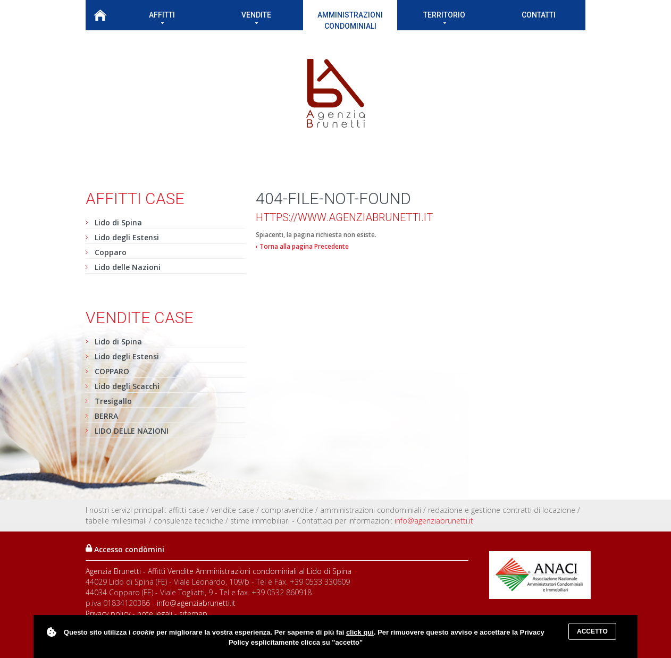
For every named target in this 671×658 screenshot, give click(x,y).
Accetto (592, 631)
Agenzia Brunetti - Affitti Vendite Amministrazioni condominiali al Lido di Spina (218, 571)
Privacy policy (108, 614)
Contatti (539, 15)
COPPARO (112, 371)
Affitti (162, 17)
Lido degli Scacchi (127, 386)
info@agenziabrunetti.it (434, 521)
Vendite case (140, 317)
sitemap (193, 614)
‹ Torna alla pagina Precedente (302, 246)
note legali (154, 614)
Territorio (444, 17)
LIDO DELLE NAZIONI (132, 431)
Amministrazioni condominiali (350, 20)
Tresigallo (113, 401)
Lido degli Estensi (127, 237)
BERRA (106, 416)
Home (100, 15)
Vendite (256, 17)
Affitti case (135, 198)
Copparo (111, 252)
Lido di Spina (118, 222)
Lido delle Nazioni (128, 267)
